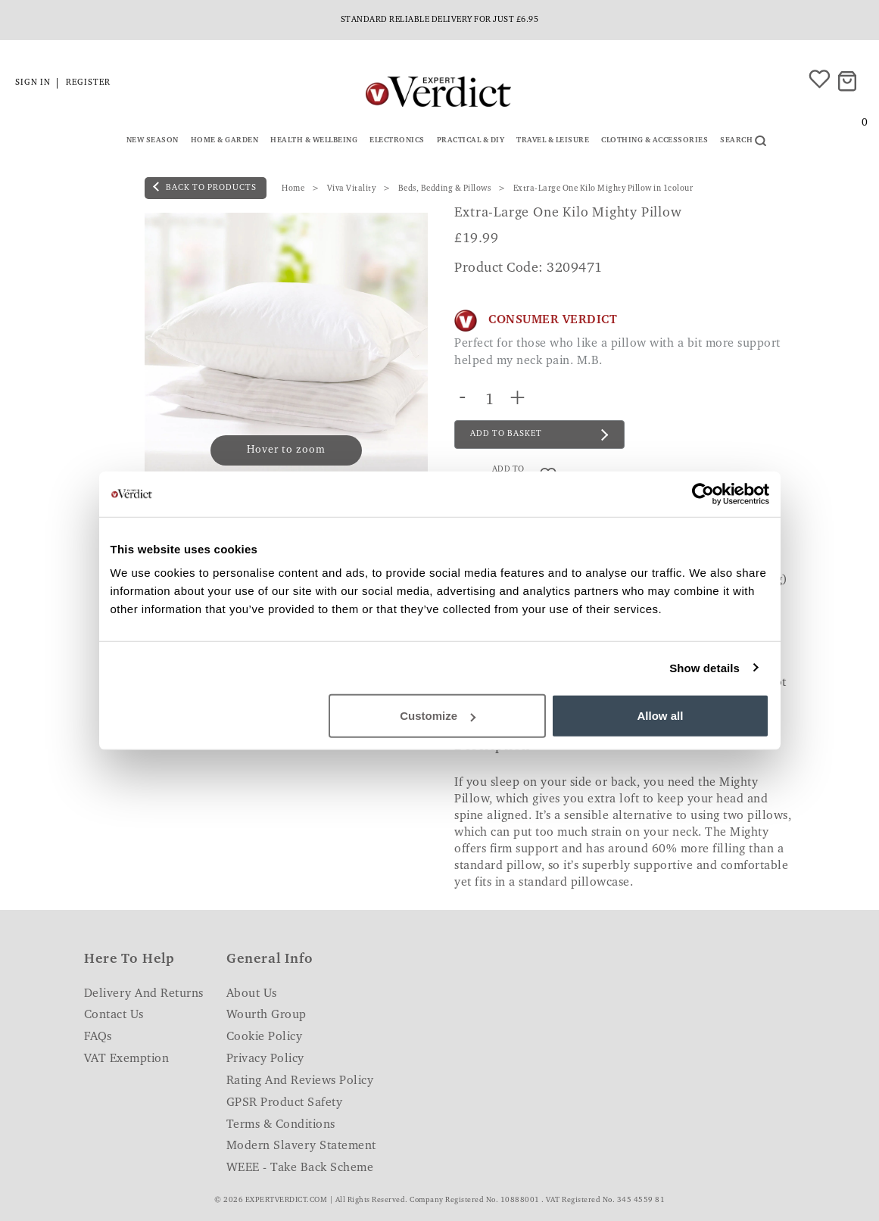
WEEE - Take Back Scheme (300, 1168)
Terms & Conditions (280, 1125)
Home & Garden (225, 141)
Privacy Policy (265, 1059)
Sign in (33, 83)
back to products (205, 187)
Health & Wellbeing (313, 141)
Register (88, 83)
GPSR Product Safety (284, 1103)
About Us (251, 994)
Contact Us (114, 1015)
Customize (437, 715)
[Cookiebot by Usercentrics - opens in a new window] (703, 493)
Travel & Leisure (552, 141)
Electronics (397, 141)
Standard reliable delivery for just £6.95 (440, 20)
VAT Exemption (127, 1059)
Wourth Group (266, 1015)
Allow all (660, 715)
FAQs (98, 1037)
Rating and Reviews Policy (300, 1081)
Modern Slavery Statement (301, 1146)
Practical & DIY (471, 141)
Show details (704, 667)
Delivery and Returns (144, 994)
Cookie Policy (264, 1037)
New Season (152, 141)
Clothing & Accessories (654, 141)
